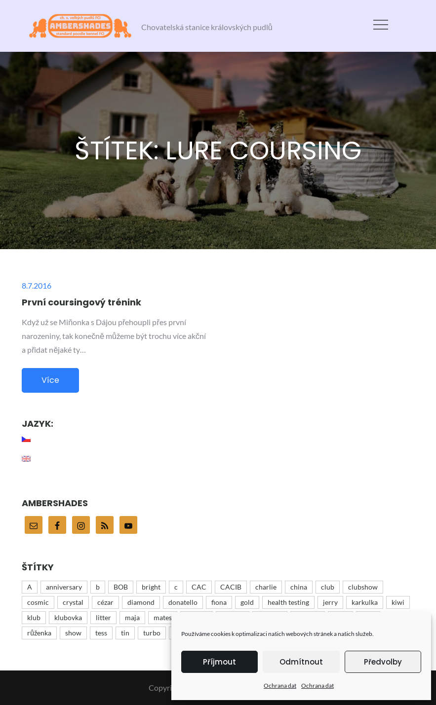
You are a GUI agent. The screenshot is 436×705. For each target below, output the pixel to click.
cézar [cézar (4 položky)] (105, 602)
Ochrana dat (280, 685)
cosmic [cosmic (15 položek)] (38, 602)
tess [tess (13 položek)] (101, 633)
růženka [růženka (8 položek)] (39, 633)
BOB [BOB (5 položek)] (121, 587)
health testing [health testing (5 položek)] (288, 602)
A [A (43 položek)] (29, 587)
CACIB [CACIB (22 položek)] (230, 587)
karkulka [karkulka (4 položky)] (365, 602)
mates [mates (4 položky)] (163, 617)
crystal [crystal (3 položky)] (73, 602)
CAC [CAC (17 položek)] (199, 587)
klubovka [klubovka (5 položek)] (68, 617)
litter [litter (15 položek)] (103, 617)
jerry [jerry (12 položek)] (330, 602)
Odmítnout (301, 662)
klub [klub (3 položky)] (33, 617)
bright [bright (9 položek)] (151, 587)
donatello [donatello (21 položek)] (183, 602)
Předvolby (383, 662)
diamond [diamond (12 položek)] (141, 602)
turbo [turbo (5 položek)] (151, 633)
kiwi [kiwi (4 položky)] (398, 602)
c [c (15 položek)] (176, 587)
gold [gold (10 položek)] (247, 602)
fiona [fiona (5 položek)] (219, 602)
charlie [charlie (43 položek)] (266, 587)
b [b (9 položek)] (98, 587)
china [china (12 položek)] (298, 587)
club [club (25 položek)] (327, 587)
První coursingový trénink (81, 302)
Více (50, 380)
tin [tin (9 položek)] (125, 633)
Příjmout (219, 662)
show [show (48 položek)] (73, 633)
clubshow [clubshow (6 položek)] (363, 587)
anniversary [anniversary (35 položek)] (64, 587)
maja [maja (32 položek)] (132, 617)
